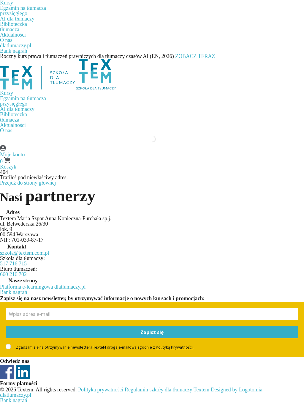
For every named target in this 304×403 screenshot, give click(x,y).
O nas (6, 40)
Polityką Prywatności (174, 347)
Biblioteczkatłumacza (13, 26)
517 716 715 (13, 264)
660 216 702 (13, 274)
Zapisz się (152, 332)
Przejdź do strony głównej (28, 183)
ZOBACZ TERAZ (195, 56)
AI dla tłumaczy (17, 19)
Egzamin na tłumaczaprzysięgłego (23, 10)
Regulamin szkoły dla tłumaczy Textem (167, 390)
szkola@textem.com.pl (24, 253)
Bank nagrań (13, 51)
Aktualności (13, 35)
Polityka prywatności (100, 390)
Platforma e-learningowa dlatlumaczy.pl (43, 287)
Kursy (6, 93)
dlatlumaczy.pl (15, 45)
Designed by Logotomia (236, 390)
